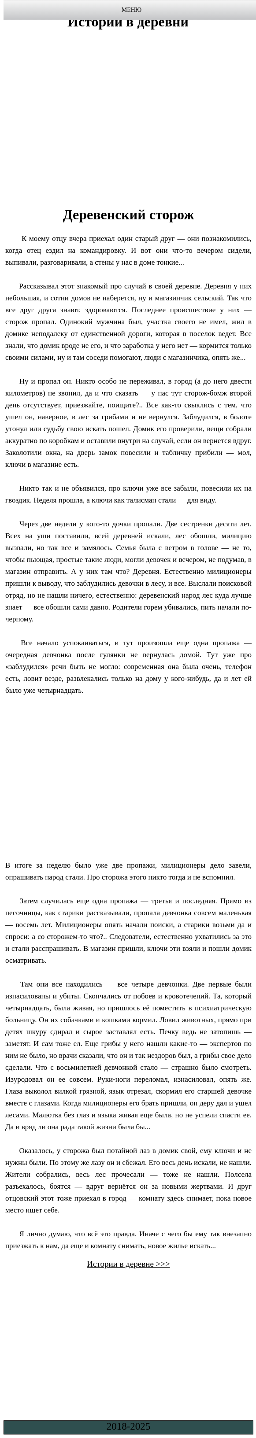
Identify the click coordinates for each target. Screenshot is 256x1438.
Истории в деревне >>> (128, 1263)
